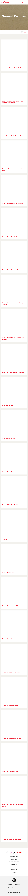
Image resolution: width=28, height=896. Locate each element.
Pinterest (17, 852)
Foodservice (14, 869)
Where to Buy (14, 856)
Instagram (11, 852)
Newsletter (14, 864)
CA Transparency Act (14, 892)
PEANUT (16, 37)
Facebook (7, 852)
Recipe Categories (14, 861)
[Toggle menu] (26, 2)
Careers (14, 872)
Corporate (14, 867)
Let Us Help (14, 859)
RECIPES (3, 37)
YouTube (20, 852)
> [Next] (18, 846)
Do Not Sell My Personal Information (14, 890)
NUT (10, 37)
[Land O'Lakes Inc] (14, 884)
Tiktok (14, 852)
